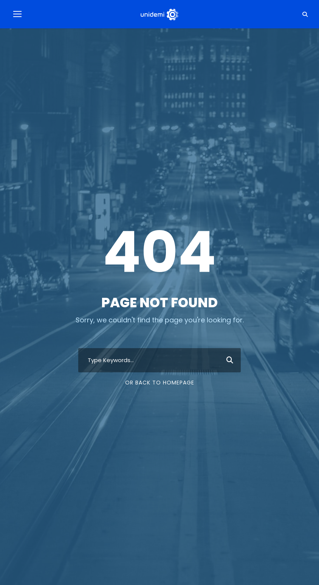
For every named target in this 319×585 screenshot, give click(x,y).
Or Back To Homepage (159, 382)
